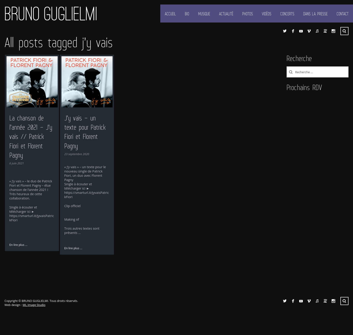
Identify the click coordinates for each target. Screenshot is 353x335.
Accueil (170, 14)
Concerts (287, 14)
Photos (247, 14)
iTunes (317, 31)
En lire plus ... (18, 245)
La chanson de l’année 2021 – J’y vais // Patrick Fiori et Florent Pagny (30, 136)
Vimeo (309, 31)
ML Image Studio (34, 305)
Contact (342, 14)
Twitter (285, 31)
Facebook (293, 31)
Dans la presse (315, 14)
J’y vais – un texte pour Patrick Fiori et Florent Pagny (85, 132)
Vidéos (266, 14)
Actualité (226, 14)
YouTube (301, 31)
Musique (204, 14)
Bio (187, 14)
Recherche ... (344, 31)
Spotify (325, 31)
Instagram (333, 31)
